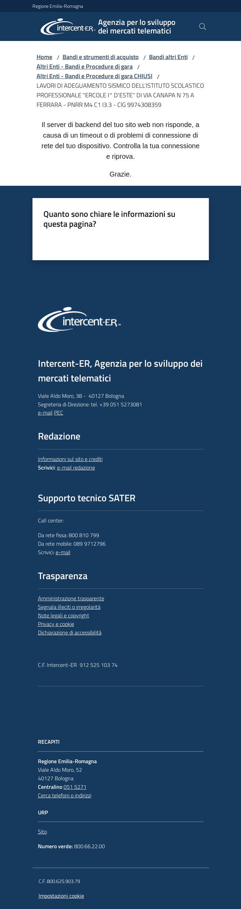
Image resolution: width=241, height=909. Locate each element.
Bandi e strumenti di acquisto (101, 56)
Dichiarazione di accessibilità (70, 632)
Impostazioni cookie (61, 896)
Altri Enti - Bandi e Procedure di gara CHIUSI (94, 76)
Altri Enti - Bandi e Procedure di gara (85, 66)
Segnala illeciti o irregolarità (69, 607)
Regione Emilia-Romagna (57, 6)
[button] (203, 26)
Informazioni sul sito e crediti (70, 459)
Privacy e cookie (56, 624)
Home (44, 56)
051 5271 (75, 787)
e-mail (45, 412)
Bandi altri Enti (168, 56)
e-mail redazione (76, 467)
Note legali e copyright (63, 615)
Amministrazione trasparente (71, 598)
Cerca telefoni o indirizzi (64, 795)
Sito (42, 831)
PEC (58, 412)
